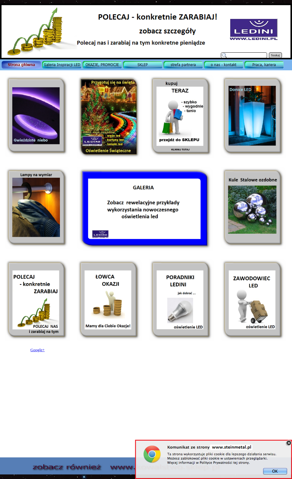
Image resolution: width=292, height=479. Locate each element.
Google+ (37, 350)
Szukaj (275, 55)
